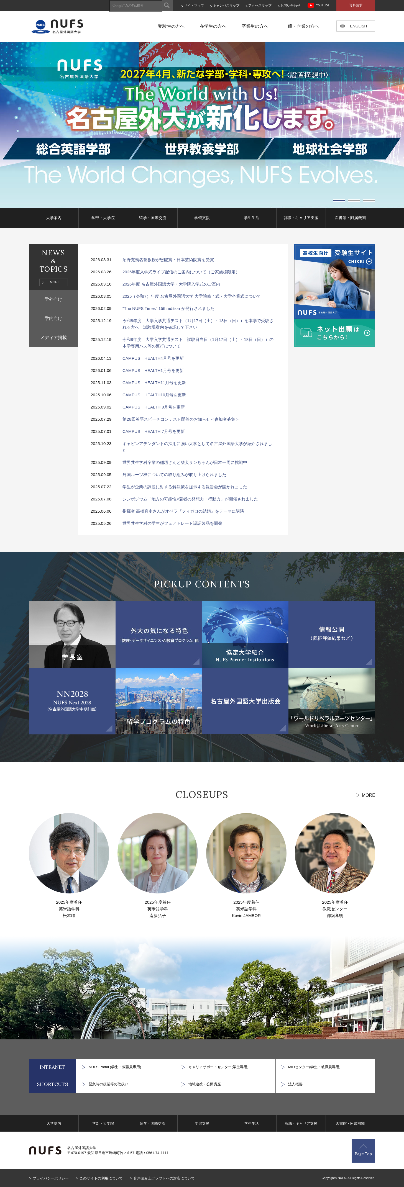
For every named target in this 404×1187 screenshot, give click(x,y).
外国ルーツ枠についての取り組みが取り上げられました (174, 474)
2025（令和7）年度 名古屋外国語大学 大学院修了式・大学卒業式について (191, 296)
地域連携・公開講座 (204, 1084)
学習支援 (202, 217)
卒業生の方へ (255, 26)
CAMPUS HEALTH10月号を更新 (154, 394)
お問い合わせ (290, 5)
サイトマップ (194, 5)
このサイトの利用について (101, 1178)
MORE (55, 282)
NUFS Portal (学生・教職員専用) (115, 1067)
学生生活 (251, 217)
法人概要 (295, 1084)
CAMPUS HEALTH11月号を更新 (154, 382)
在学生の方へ (213, 26)
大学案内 (54, 217)
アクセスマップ (260, 5)
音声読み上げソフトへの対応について (164, 1178)
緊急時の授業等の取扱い (108, 1084)
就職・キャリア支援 (300, 217)
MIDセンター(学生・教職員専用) (314, 1067)
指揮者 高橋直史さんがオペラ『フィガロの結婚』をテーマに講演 (183, 511)
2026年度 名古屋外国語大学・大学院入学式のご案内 (171, 284)
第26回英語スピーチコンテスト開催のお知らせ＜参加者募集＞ (180, 419)
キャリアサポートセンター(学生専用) (218, 1067)
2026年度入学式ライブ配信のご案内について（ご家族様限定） (181, 271)
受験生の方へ (171, 26)
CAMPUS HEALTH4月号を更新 (153, 358)
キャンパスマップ (226, 5)
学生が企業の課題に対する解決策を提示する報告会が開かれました (184, 486)
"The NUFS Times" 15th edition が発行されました (168, 308)
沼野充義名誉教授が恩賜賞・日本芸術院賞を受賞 (168, 259)
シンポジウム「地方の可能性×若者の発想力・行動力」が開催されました (190, 499)
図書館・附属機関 (350, 217)
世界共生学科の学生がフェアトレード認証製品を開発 (172, 523)
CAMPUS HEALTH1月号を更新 (153, 370)
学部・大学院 (103, 217)
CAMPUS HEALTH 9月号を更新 (153, 407)
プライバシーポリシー (51, 1178)
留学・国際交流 (152, 217)
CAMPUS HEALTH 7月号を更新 (153, 431)
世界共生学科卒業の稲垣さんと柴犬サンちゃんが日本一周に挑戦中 (184, 462)
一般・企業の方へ (301, 26)
